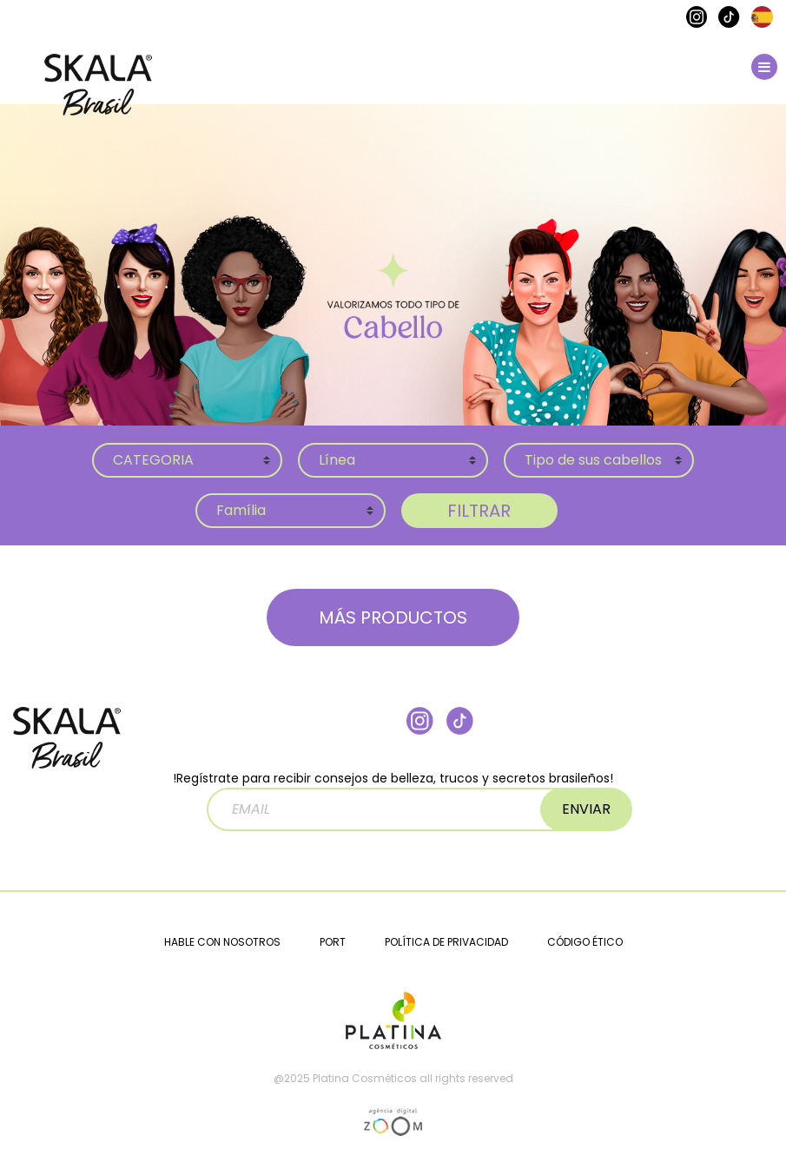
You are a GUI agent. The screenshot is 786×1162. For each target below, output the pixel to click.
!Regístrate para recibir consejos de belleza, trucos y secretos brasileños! (393, 800)
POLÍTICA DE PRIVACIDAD (446, 941)
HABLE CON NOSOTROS (222, 941)
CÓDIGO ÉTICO (585, 941)
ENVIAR (586, 809)
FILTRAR (479, 510)
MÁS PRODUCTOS (393, 617)
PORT (333, 941)
